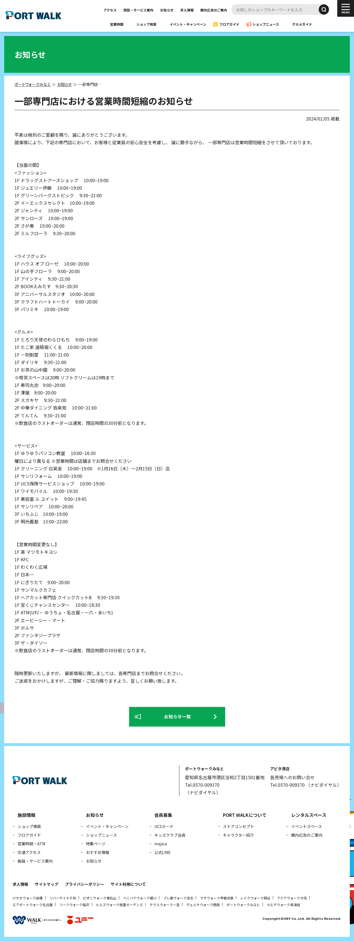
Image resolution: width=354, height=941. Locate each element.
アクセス (110, 10)
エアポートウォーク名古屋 (33, 904)
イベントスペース (306, 826)
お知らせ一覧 (177, 716)
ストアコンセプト (238, 826)
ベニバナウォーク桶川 (139, 898)
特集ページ (95, 843)
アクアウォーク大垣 (292, 898)
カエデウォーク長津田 (283, 904)
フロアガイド (229, 24)
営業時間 (116, 24)
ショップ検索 (146, 24)
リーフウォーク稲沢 (74, 904)
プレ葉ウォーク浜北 (178, 898)
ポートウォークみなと (243, 904)
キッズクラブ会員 (170, 835)
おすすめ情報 (97, 852)
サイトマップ (46, 884)
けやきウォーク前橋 (28, 898)
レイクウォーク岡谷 (255, 898)
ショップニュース (265, 24)
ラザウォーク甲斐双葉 (216, 898)
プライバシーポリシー (84, 884)
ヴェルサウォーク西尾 (203, 904)
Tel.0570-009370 (202, 784)
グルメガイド (302, 24)
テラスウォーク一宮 (165, 904)
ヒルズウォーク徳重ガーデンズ (119, 904)
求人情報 (187, 10)
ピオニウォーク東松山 (99, 898)
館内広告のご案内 (213, 10)
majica (160, 843)
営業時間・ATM (31, 843)
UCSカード (164, 826)
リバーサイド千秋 (62, 898)
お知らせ (167, 10)
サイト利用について (128, 884)
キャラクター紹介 (238, 835)
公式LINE (162, 852)
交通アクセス (29, 852)
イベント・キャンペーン (188, 24)
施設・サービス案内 (138, 10)
